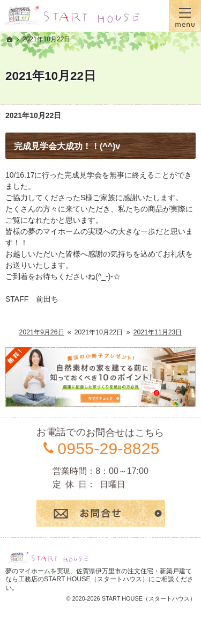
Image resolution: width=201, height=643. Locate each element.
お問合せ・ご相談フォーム (100, 513)
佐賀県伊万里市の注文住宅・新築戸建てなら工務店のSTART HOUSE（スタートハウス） (98, 575)
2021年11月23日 (157, 332)
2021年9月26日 (41, 332)
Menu (185, 16)
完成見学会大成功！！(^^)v (67, 146)
